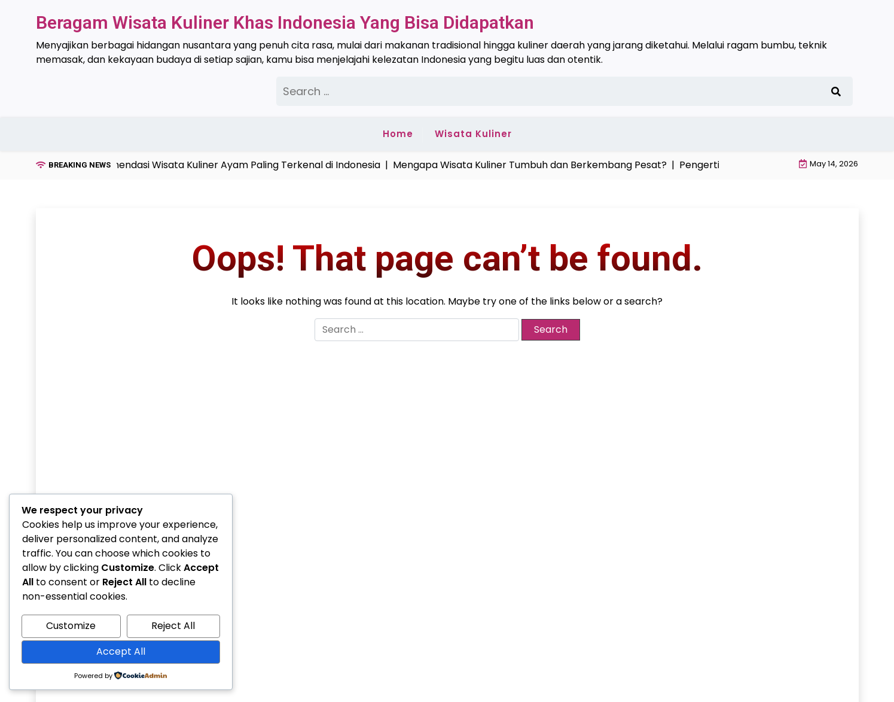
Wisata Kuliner (473, 133)
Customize (71, 626)
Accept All (120, 651)
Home (398, 133)
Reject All (173, 626)
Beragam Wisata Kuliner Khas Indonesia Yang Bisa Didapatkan (285, 22)
